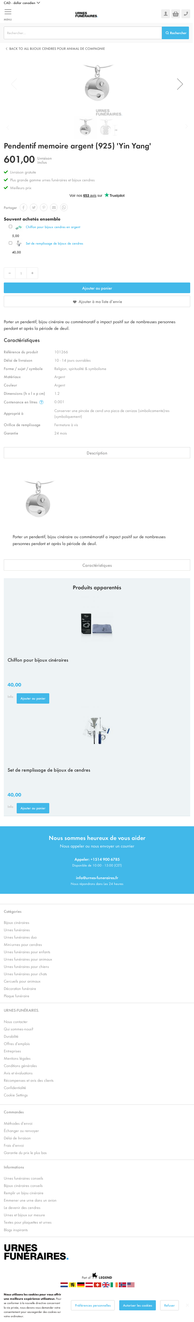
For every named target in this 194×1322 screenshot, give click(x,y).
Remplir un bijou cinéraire (23, 1192)
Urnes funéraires (17, 929)
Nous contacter (16, 1021)
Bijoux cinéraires (16, 922)
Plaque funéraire (16, 995)
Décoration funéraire (20, 988)
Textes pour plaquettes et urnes (28, 1222)
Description (97, 453)
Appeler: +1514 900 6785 (97, 859)
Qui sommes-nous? (18, 1028)
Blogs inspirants (16, 1229)
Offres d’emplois (17, 1043)
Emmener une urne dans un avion (30, 1200)
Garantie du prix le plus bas (25, 1152)
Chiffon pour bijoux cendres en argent (53, 226)
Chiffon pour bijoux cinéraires (38, 659)
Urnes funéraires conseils (23, 1178)
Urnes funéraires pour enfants (27, 951)
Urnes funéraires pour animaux (28, 959)
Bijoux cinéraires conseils (23, 1185)
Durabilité (11, 1036)
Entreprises (12, 1050)
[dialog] (97, 1305)
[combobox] (83, 33)
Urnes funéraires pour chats (25, 973)
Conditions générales (20, 1065)
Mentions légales (17, 1058)
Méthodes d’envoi (18, 1123)
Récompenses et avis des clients (29, 1080)
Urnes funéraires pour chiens (26, 966)
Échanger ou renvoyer (21, 1130)
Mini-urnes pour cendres (23, 944)
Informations (14, 1166)
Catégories (12, 911)
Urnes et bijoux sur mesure (24, 1214)
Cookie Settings (16, 1094)
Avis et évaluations (18, 1072)
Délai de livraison (17, 1137)
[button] (22, 3)
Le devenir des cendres (22, 1207)
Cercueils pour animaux (22, 981)
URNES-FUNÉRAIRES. (21, 1010)
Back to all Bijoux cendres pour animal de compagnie (57, 48)
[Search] (175, 33)
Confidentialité (15, 1087)
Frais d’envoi (14, 1145)
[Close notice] (187, 1305)
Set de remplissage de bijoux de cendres (54, 243)
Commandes (14, 1111)
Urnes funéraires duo (20, 937)
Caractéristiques (97, 565)
